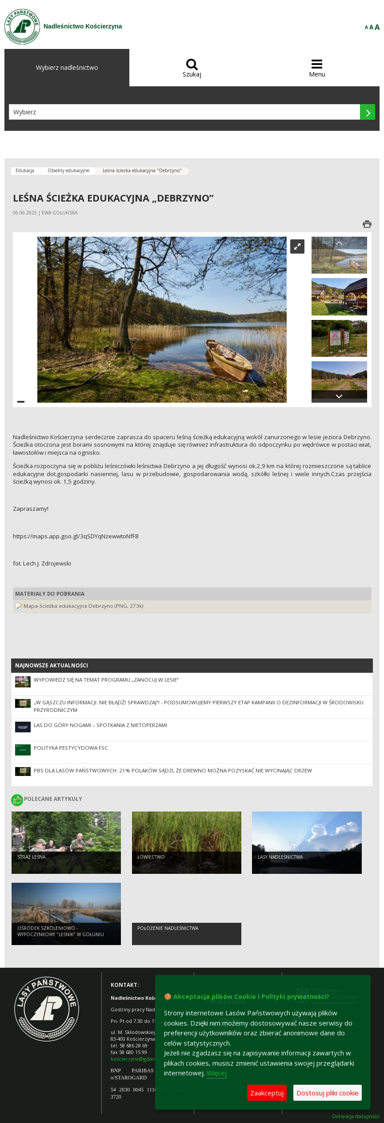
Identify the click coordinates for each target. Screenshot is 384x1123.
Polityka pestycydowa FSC (71, 747)
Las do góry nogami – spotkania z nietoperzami (100, 725)
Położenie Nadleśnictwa (167, 928)
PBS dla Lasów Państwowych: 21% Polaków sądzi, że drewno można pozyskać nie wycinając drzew (173, 770)
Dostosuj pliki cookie (327, 1092)
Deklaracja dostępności (356, 1116)
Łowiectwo (151, 857)
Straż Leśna (31, 857)
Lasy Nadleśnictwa (280, 857)
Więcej (217, 1072)
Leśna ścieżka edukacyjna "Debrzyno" (142, 170)
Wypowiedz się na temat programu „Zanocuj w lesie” (106, 679)
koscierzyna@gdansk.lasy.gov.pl (148, 1058)
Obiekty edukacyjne (68, 170)
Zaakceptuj (267, 1092)
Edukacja (25, 170)
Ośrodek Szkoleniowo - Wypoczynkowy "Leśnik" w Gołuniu (60, 931)
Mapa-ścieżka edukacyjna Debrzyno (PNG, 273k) (84, 605)
